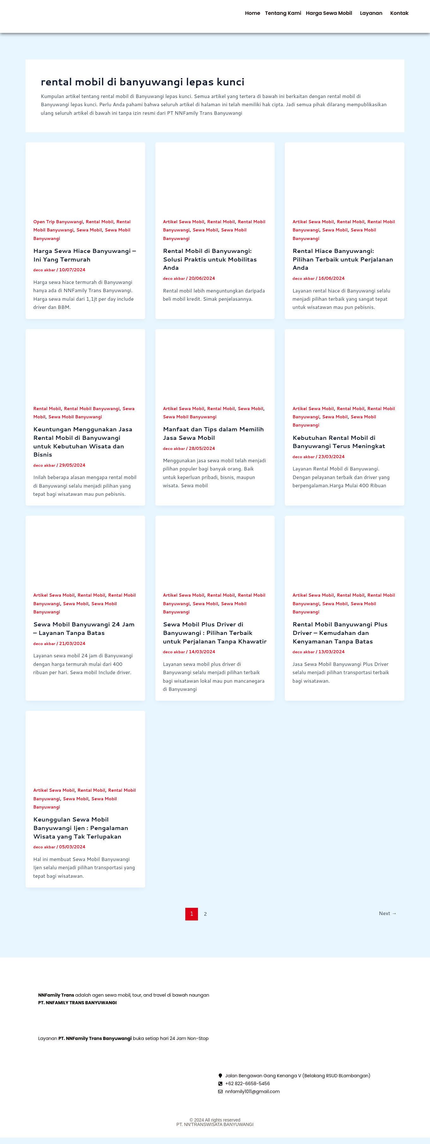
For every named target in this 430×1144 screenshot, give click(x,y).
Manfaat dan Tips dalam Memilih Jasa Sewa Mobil (204, 440)
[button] (314, 16)
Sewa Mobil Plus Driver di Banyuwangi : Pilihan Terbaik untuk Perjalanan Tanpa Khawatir (210, 644)
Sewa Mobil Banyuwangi (91, 424)
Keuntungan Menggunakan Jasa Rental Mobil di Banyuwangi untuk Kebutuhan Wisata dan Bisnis (82, 448)
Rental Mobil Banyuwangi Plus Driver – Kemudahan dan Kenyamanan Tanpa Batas (342, 639)
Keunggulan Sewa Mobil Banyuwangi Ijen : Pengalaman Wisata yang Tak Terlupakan (83, 843)
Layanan (361, 16)
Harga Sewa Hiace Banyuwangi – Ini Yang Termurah (84, 261)
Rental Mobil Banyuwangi (94, 415)
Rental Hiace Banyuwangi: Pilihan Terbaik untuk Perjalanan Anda (335, 266)
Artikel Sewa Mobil (185, 228)
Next (387, 929)
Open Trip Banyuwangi (59, 228)
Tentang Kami (260, 16)
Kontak (396, 16)
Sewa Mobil (92, 236)
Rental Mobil (103, 228)
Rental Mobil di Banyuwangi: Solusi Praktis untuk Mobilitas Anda (212, 266)
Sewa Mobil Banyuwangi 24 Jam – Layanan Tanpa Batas (79, 635)
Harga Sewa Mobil (313, 16)
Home (222, 16)
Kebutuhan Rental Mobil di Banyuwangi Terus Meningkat (341, 449)
